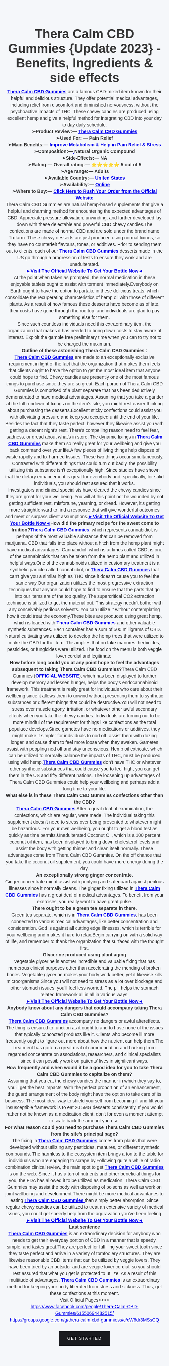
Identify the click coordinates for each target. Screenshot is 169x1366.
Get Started (84, 1338)
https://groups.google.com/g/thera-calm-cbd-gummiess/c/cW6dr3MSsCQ (84, 1320)
